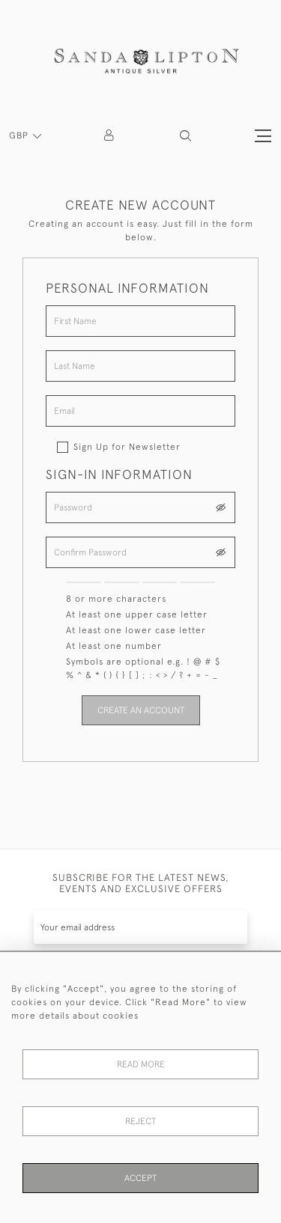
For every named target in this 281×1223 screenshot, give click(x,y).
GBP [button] (20, 135)
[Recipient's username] (140, 927)
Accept (140, 1178)
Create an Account (140, 710)
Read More (141, 1064)
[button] (185, 135)
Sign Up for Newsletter (127, 447)
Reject (140, 1121)
